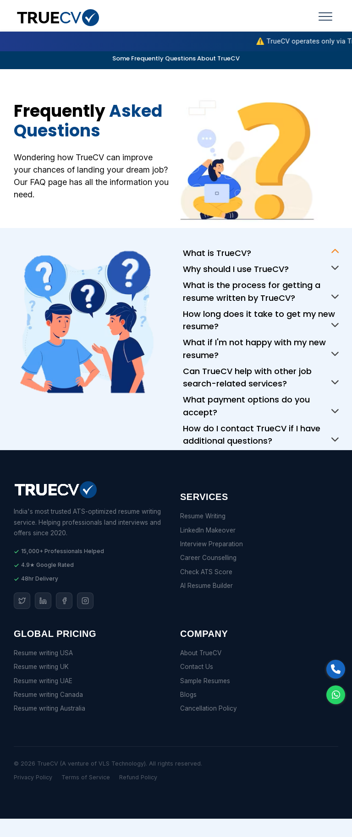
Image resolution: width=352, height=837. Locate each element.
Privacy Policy (33, 777)
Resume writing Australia (49, 708)
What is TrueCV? (217, 253)
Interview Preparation (211, 544)
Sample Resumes (205, 681)
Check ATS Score (206, 572)
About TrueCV (200, 653)
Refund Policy (138, 777)
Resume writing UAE (43, 681)
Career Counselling (208, 557)
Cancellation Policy (208, 708)
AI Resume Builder (206, 585)
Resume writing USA (43, 653)
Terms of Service (85, 777)
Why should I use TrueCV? (236, 269)
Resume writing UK (41, 666)
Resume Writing (203, 516)
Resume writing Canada (48, 694)
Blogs (188, 694)
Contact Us (196, 666)
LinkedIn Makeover (208, 530)
